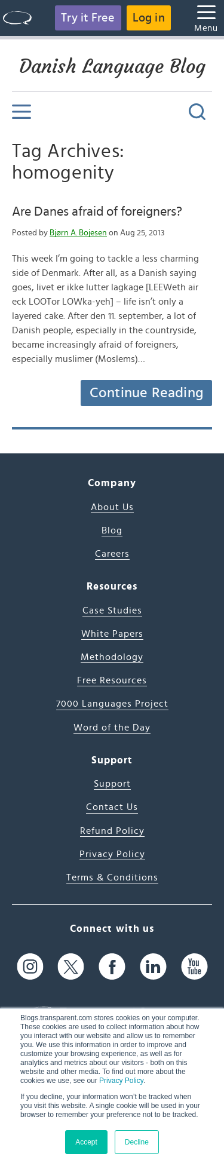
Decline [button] (137, 1142)
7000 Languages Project (112, 703)
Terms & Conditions (112, 877)
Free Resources (112, 680)
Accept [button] (86, 1142)
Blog (112, 530)
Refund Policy (112, 831)
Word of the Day (112, 727)
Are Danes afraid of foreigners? (97, 211)
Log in (149, 18)
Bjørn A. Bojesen (78, 233)
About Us (112, 507)
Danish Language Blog (112, 66)
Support (112, 783)
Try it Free (88, 18)
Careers (112, 554)
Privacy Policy (121, 1080)
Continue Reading (146, 393)
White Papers (112, 634)
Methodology (112, 657)
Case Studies (112, 610)
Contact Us (112, 807)
